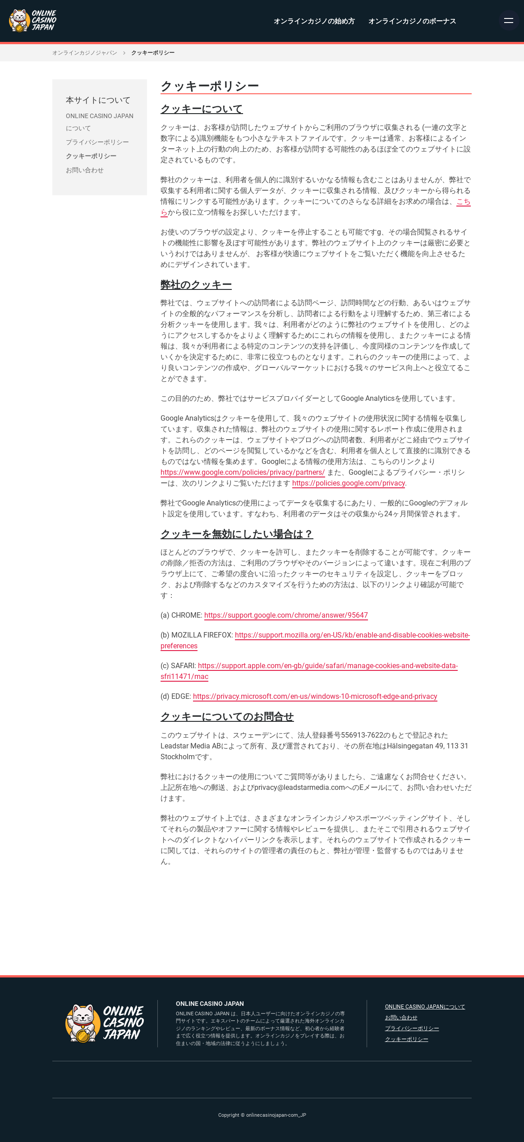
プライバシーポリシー (97, 142)
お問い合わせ (85, 170)
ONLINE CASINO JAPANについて (424, 1007)
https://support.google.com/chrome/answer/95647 (286, 615)
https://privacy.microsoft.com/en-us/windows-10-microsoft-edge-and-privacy (316, 696)
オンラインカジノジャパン (84, 53)
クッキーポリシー (91, 156)
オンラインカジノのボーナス (412, 21)
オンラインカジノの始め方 (314, 21)
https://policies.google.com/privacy (349, 483)
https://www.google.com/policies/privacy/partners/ (243, 472)
